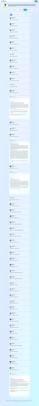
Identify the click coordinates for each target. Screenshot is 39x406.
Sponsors (30, 9)
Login (36, 1)
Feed (25, 9)
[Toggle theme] (33, 1)
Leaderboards (9, 9)
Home (3, 9)
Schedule (15, 9)
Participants (20, 9)
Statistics (35, 9)
